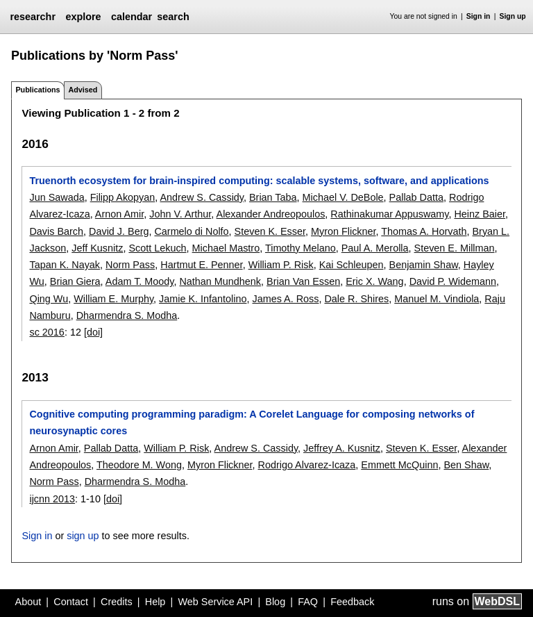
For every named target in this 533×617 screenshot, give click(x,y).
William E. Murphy (113, 298)
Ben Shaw (466, 464)
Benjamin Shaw (423, 264)
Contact (70, 601)
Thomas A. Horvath (423, 231)
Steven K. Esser (270, 231)
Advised (82, 89)
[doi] (93, 332)
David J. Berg (119, 231)
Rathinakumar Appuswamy (389, 214)
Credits (117, 601)
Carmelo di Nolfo (191, 231)
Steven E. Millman (454, 248)
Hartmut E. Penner (201, 264)
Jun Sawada (56, 197)
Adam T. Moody (139, 281)
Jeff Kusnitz (97, 248)
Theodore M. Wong (139, 464)
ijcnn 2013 (52, 498)
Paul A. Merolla (375, 248)
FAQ (308, 601)
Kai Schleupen (351, 264)
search (173, 16)
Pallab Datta (416, 197)
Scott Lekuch (157, 248)
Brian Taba (273, 197)
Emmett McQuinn (399, 464)
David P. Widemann (452, 281)
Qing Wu (48, 298)
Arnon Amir (119, 214)
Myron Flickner (343, 231)
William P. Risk (281, 264)
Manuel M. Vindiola (436, 298)
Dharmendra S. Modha (127, 315)
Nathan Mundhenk (220, 281)
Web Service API (215, 601)
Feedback (352, 601)
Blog (275, 601)
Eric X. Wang (374, 281)
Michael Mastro (226, 248)
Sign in (478, 16)
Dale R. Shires (356, 298)
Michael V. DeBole (343, 197)
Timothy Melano (300, 248)
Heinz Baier (479, 214)
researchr (33, 16)
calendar (131, 16)
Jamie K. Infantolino (202, 298)
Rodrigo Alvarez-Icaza (307, 464)
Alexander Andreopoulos (271, 214)
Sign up (513, 16)
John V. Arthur (180, 214)
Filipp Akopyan (122, 197)
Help (155, 601)
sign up (83, 535)
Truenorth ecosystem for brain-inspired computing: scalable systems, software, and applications (259, 180)
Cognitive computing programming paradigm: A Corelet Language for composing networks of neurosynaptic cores (251, 422)
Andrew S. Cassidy (202, 197)
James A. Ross (285, 298)
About (28, 601)
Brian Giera (75, 281)
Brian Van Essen (303, 281)
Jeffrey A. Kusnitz (341, 448)
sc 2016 (46, 332)
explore (83, 16)
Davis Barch (56, 231)
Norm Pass (130, 264)
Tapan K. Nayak (64, 264)
